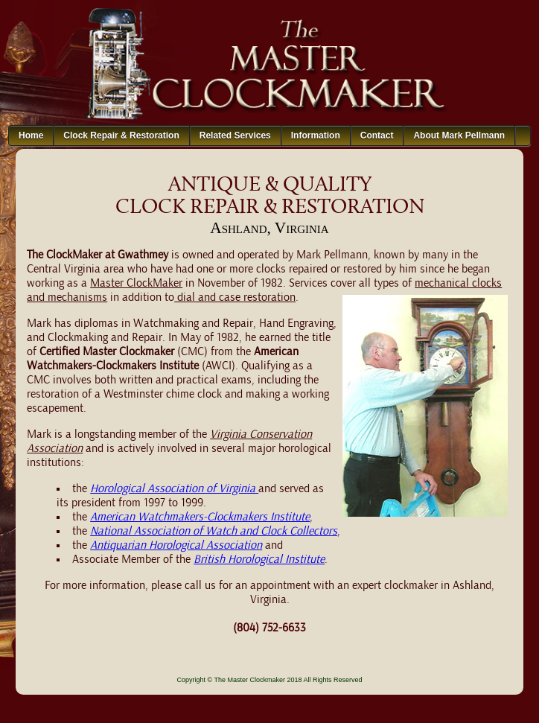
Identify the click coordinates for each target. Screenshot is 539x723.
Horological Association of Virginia (174, 489)
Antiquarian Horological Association (176, 546)
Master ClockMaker (136, 284)
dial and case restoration (235, 298)
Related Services (235, 135)
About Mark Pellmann (459, 135)
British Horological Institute (259, 560)
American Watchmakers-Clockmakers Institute (200, 517)
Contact (377, 135)
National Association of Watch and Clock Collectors (213, 532)
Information (315, 135)
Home (31, 135)
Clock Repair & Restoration (121, 135)
